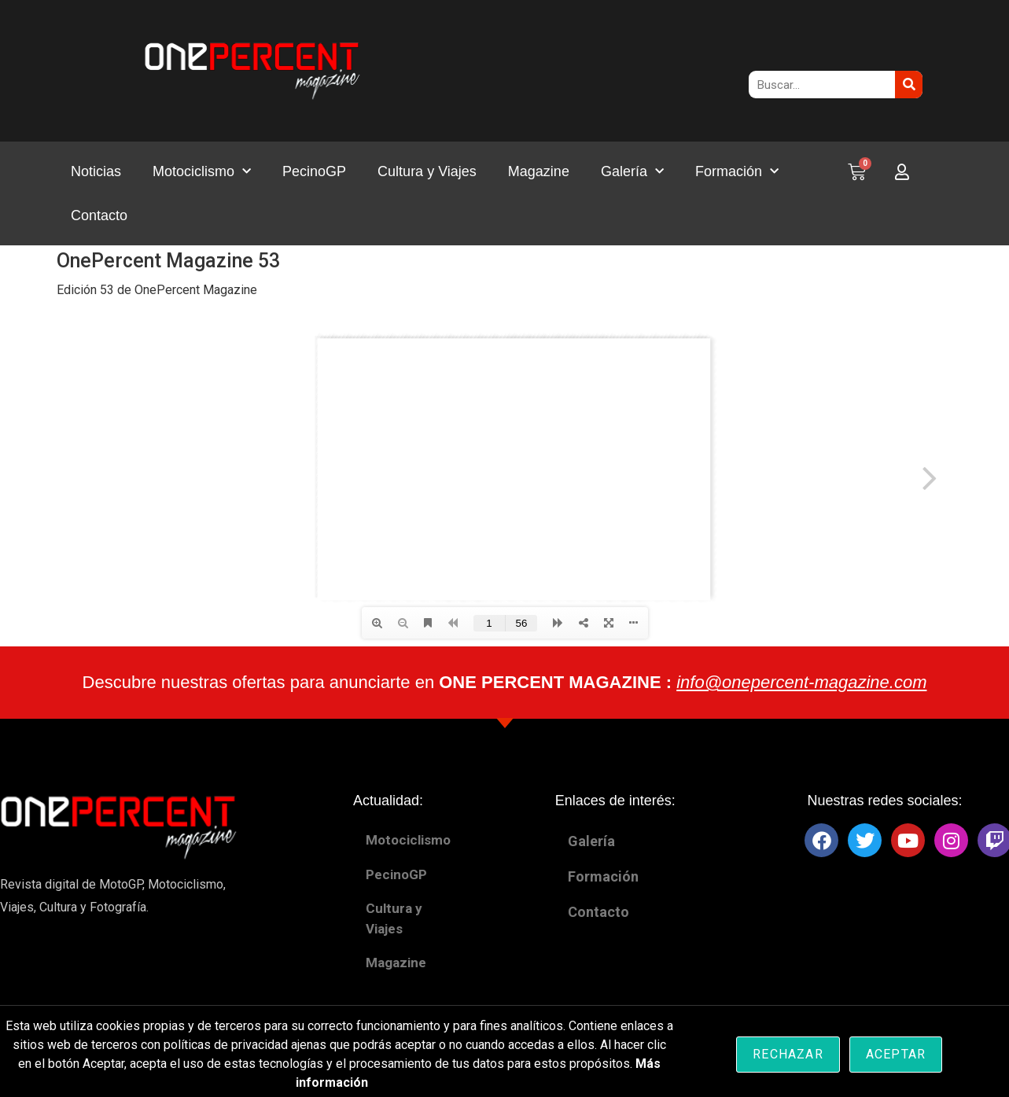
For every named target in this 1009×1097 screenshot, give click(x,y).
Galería (632, 172)
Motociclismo (202, 172)
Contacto (99, 215)
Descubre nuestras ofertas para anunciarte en (505, 682)
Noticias (96, 171)
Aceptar (896, 1054)
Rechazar (788, 1054)
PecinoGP (314, 171)
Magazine (538, 171)
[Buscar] (908, 84)
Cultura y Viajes (427, 171)
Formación (737, 172)
